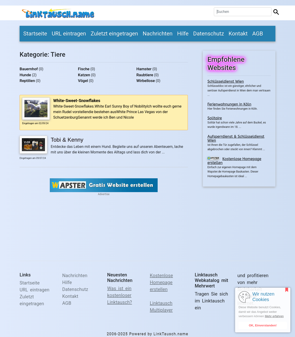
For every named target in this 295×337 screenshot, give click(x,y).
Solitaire (214, 118)
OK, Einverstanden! (263, 325)
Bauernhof (29, 69)
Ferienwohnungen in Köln (229, 104)
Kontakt (238, 33)
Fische (83, 69)
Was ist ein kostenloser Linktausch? (119, 295)
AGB (257, 33)
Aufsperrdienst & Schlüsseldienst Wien (235, 138)
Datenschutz (208, 33)
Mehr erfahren (274, 316)
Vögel (83, 80)
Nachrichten (158, 33)
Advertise (103, 194)
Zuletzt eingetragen (114, 33)
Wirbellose (145, 80)
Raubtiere (144, 75)
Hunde (25, 75)
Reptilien (27, 80)
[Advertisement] (239, 221)
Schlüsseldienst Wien (225, 81)
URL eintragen (69, 33)
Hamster (144, 69)
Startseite (35, 33)
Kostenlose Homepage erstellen (234, 161)
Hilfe (183, 33)
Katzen (84, 75)
